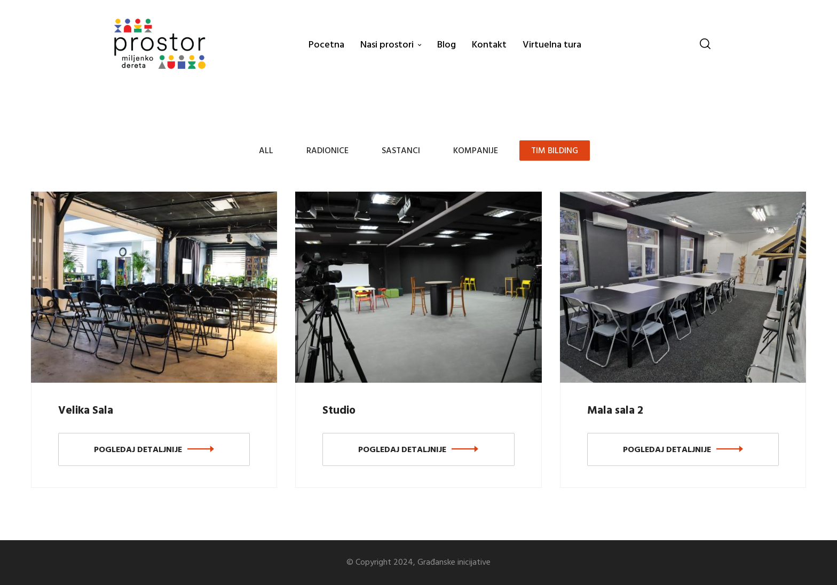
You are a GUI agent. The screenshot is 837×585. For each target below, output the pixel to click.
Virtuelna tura (552, 45)
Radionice (327, 151)
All (266, 151)
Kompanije (475, 151)
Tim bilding (554, 151)
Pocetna (326, 45)
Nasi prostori (387, 45)
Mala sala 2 (615, 411)
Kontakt (489, 45)
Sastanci (401, 151)
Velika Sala (85, 411)
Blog (446, 45)
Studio (339, 411)
